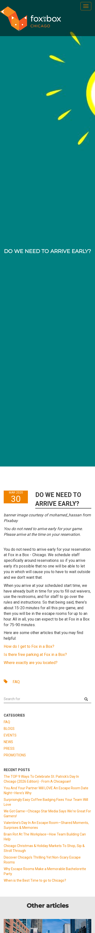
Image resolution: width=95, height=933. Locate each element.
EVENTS (10, 735)
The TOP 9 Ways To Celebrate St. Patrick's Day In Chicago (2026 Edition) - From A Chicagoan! (41, 779)
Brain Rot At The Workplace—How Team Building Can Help (45, 836)
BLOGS (9, 729)
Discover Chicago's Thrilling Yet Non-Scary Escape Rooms (42, 859)
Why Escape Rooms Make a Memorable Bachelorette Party (45, 871)
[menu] (85, 6)
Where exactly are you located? (30, 662)
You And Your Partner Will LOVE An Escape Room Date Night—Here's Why (46, 790)
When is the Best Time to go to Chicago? (35, 880)
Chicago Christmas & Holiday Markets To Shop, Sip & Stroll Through (44, 848)
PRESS (9, 748)
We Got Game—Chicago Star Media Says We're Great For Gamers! (47, 813)
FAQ (12, 681)
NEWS (8, 742)
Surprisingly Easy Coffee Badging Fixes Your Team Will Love (46, 802)
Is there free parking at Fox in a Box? (35, 654)
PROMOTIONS (15, 755)
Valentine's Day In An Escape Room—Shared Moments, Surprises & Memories (46, 825)
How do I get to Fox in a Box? (29, 646)
